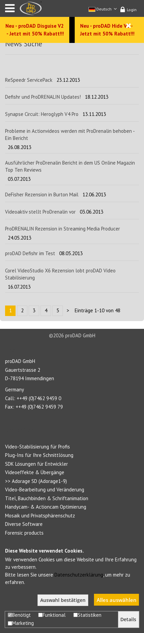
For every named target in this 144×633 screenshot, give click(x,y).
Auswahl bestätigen (63, 600)
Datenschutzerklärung (78, 574)
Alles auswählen (117, 600)
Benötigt (19, 615)
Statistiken (87, 615)
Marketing (21, 623)
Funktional (52, 615)
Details (128, 619)
